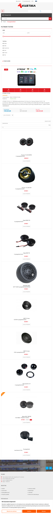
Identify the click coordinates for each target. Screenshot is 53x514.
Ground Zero (6, 48)
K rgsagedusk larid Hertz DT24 (26, 450)
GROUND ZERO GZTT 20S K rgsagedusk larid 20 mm (26, 286)
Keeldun (29, 511)
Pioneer (5, 52)
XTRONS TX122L (6, 93)
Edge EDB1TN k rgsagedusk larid (26, 254)
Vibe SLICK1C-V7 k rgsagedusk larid (26, 384)
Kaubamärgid (30, 490)
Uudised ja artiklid (31, 488)
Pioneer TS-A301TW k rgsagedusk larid (26, 188)
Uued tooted (4, 490)
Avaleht (3, 488)
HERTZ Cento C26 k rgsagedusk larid (26, 352)
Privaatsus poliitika (5, 494)
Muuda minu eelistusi (12, 511)
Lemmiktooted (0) (26, 1)
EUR (33, 1)
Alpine (5, 43)
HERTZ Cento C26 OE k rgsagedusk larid (26, 319)
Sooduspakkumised (5, 492)
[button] (26, 15)
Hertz (5, 50)
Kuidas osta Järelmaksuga (33, 494)
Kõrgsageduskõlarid (11, 21)
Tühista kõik (6, 61)
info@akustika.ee (8, 480)
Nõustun (44, 511)
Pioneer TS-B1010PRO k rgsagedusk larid (26, 155)
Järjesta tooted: (48, 121)
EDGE (5, 45)
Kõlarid (4, 21)
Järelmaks (30, 492)
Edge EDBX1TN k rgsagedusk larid (26, 221)
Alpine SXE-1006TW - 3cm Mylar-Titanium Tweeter (26, 417)
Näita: (50, 125)
